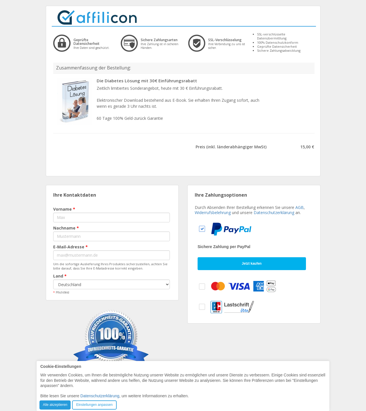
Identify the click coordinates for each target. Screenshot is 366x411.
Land (60, 276)
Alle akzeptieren (55, 405)
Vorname (64, 209)
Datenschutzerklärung (274, 212)
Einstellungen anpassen (94, 405)
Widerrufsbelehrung (213, 212)
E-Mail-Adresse (70, 247)
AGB (299, 207)
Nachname (66, 228)
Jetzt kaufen (252, 264)
